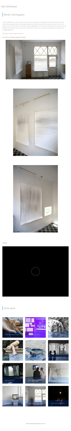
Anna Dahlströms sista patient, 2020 (14, 334)
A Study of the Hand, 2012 (12, 403)
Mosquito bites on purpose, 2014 (59, 380)
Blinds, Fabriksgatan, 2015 (35, 403)
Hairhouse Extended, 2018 (58, 357)
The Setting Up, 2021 (34, 334)
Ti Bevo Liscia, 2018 (10, 357)
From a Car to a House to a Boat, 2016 (59, 403)
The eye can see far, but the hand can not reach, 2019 (59, 334)
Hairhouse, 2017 (9, 380)
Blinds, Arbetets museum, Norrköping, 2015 (37, 380)
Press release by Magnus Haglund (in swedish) (14, 37)
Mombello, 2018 (32, 357)
